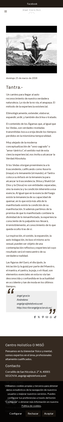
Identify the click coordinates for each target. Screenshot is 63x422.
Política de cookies (31, 405)
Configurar (15, 413)
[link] (32, 11)
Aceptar (49, 413)
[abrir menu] (6, 11)
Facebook (32, 3)
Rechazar (33, 413)
